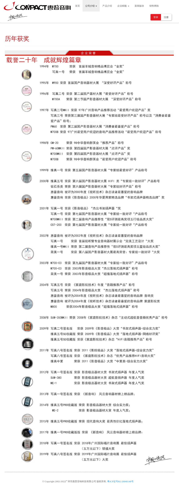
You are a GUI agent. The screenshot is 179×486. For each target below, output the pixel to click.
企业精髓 (123, 6)
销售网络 (154, 6)
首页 (77, 6)
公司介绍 (91, 6)
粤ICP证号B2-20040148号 (120, 481)
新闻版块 (139, 6)
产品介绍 (107, 6)
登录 (155, 17)
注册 (166, 17)
